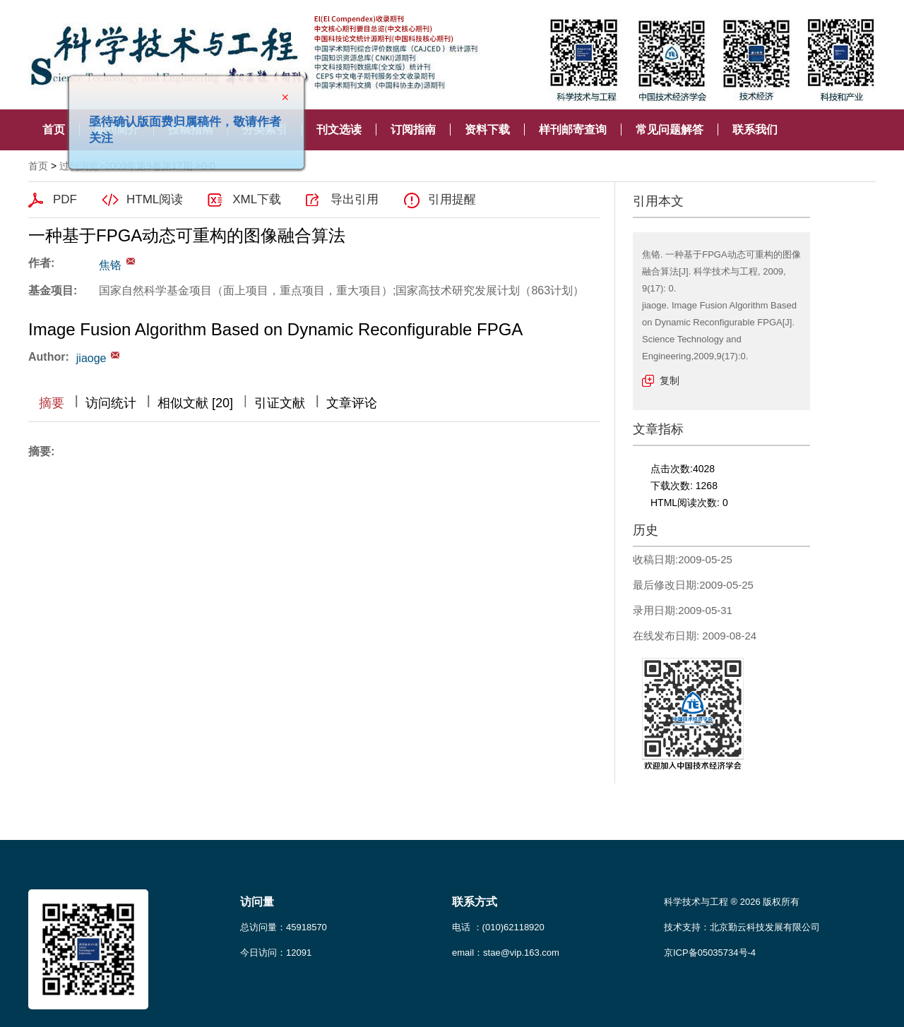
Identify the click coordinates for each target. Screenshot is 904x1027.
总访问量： (283, 927)
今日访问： (275, 952)
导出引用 (355, 199)
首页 (53, 130)
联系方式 (474, 902)
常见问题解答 (669, 130)
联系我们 (755, 130)
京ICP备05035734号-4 (710, 952)
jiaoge (91, 358)
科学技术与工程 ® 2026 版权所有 (731, 901)
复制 (669, 380)
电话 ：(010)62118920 (498, 927)
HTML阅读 (154, 199)
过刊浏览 (79, 166)
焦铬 (110, 265)
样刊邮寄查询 (573, 130)
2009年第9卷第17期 (149, 166)
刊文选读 (339, 130)
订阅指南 (413, 130)
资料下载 (487, 130)
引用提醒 (452, 199)
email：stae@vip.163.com (505, 952)
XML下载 (256, 199)
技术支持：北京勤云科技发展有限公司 (742, 927)
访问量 (257, 902)
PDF (65, 199)
